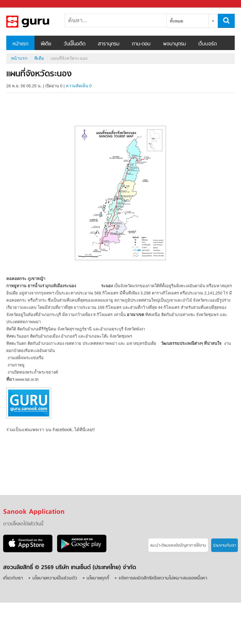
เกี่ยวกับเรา (13, 578)
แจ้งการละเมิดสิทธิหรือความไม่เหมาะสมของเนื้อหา (163, 578)
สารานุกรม (108, 44)
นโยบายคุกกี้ (98, 578)
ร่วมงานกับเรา (224, 545)
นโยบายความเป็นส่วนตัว (54, 578)
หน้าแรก (20, 44)
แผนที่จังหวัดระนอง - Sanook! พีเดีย (39, 21)
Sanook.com (19, 4)
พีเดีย (46, 44)
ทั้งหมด (176, 20)
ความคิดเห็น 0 (79, 86)
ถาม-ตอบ (141, 44)
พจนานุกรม (174, 44)
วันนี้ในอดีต (74, 44)
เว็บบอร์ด (207, 44)
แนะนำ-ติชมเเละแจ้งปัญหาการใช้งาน (178, 545)
